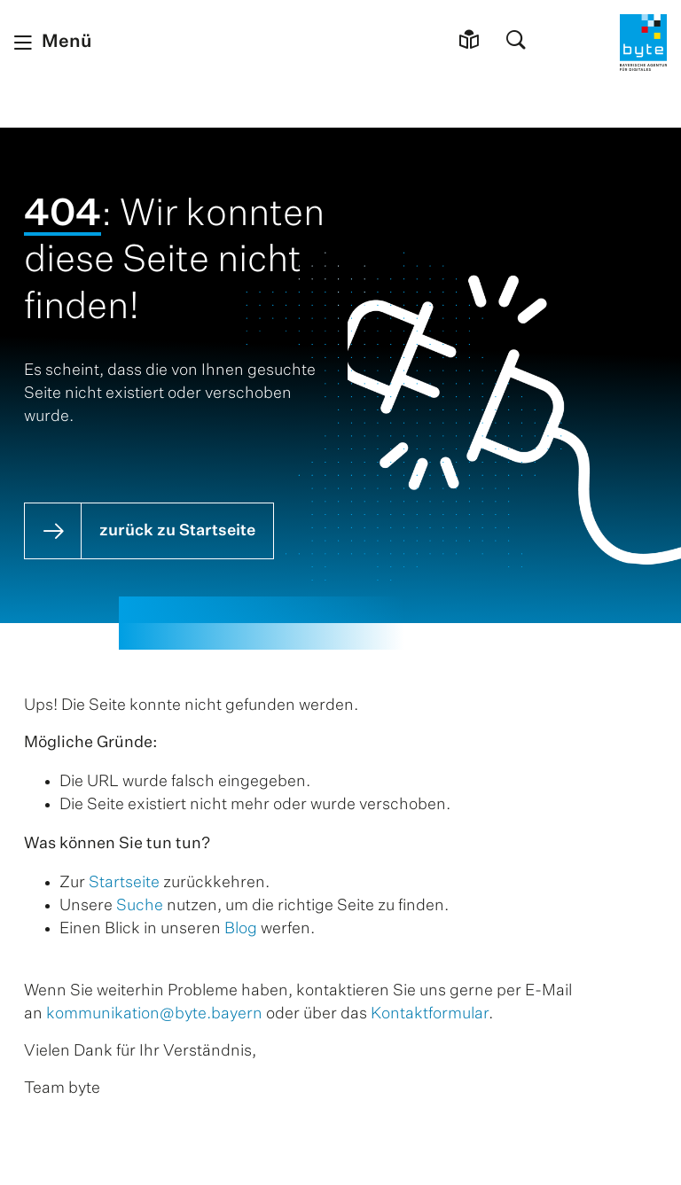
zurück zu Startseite (177, 531)
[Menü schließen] (52, 42)
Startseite (124, 883)
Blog (240, 929)
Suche (139, 906)
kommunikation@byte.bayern (154, 1014)
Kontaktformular (430, 1014)
